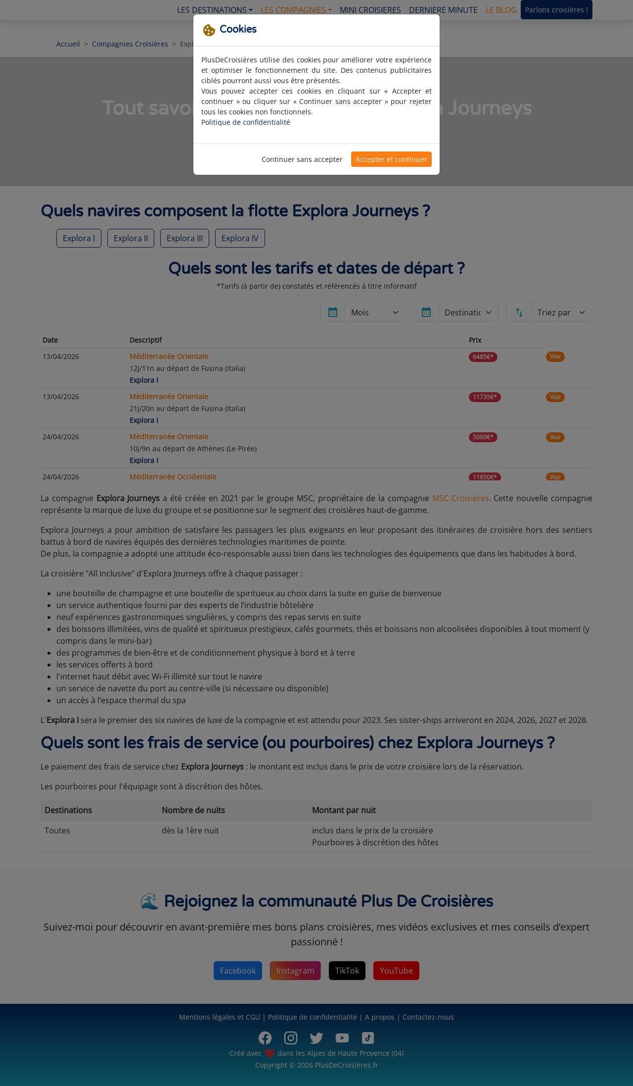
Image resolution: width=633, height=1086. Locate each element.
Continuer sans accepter (302, 159)
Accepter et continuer (391, 159)
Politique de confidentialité (245, 122)
